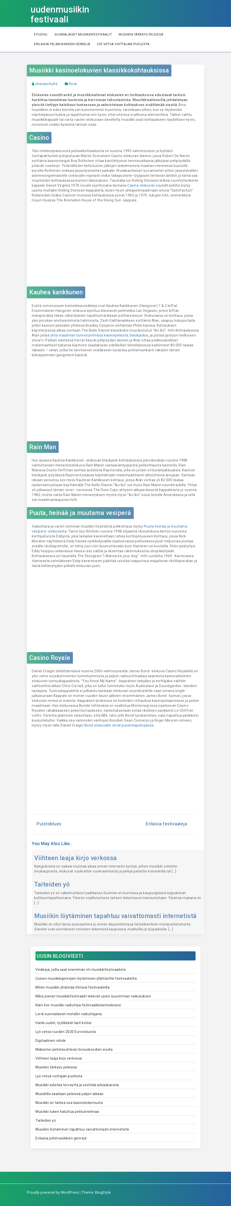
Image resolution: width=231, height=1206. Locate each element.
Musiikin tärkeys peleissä (141, 34)
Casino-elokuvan (141, 185)
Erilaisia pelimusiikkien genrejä (62, 44)
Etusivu (41, 34)
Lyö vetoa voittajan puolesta (123, 44)
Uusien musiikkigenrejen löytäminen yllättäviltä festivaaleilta (86, 978)
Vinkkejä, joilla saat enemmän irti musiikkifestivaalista (80, 970)
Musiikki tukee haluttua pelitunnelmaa (67, 1112)
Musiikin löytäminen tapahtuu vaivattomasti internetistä (115, 916)
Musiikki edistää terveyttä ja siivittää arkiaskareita (77, 1085)
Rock (73, 84)
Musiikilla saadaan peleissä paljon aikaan (69, 1094)
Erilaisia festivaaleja (166, 823)
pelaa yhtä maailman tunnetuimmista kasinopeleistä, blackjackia (94, 335)
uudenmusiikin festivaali (60, 14)
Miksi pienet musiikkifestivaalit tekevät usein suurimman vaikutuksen (93, 996)
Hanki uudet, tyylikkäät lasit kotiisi (63, 1023)
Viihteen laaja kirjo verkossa (75, 858)
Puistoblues (49, 823)
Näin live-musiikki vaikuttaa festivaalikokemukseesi (78, 1005)
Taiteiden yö (52, 884)
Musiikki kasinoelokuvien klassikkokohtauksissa (99, 70)
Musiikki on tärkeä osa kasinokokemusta (69, 1103)
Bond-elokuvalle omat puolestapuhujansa (119, 725)
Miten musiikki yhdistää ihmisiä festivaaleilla (72, 987)
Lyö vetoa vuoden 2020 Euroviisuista (65, 1032)
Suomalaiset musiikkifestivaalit (83, 34)
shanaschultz (46, 84)
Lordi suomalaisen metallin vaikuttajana (68, 1014)
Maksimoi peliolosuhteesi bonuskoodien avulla (74, 1049)
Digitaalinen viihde (50, 1041)
